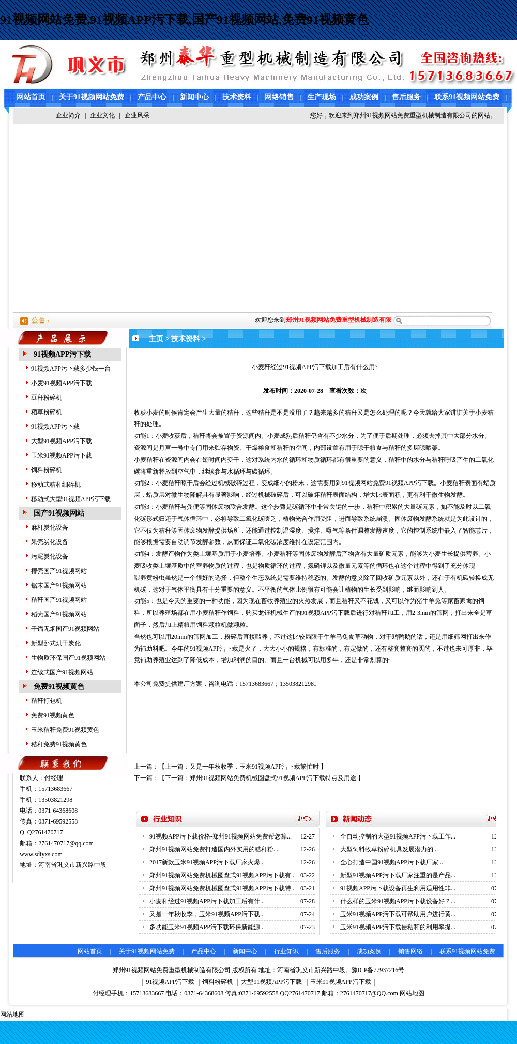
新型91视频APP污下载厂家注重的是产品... (397, 875)
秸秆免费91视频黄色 (59, 744)
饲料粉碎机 (46, 470)
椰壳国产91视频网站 (59, 571)
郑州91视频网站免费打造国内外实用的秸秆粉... (213, 849)
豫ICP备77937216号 (378, 970)
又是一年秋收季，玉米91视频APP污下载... (207, 914)
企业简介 (68, 115)
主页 (156, 339)
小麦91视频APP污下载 (61, 383)
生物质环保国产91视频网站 (68, 657)
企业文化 (102, 115)
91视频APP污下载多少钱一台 (71, 368)
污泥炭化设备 (49, 556)
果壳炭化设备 (49, 542)
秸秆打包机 (46, 700)
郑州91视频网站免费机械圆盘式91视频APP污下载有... (222, 875)
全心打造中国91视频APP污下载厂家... (391, 862)
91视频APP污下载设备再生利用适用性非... (397, 888)
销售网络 (410, 951)
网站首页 (31, 97)
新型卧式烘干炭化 (56, 643)
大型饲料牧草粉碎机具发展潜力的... (389, 849)
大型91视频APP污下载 (61, 441)
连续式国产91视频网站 (62, 672)
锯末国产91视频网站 (59, 585)
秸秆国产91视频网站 (59, 600)
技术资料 (236, 97)
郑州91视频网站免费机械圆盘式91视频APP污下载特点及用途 (273, 778)
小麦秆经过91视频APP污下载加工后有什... (207, 901)
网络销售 (279, 97)
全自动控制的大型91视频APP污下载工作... (397, 836)
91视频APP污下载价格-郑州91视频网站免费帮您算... (220, 836)
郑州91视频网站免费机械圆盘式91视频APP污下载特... (222, 888)
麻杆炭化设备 (49, 527)
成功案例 (363, 97)
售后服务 (406, 97)
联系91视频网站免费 (466, 97)
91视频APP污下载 (62, 354)
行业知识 (286, 951)
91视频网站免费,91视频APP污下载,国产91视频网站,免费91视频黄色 (184, 19)
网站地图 (412, 993)
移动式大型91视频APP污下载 (71, 499)
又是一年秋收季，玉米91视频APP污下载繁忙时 (254, 766)
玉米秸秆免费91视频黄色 (65, 729)
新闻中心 (194, 97)
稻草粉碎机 (46, 412)
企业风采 (137, 115)
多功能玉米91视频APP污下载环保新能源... (207, 927)
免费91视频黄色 (59, 686)
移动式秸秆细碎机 (56, 484)
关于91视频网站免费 (91, 97)
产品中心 (152, 97)
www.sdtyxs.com (41, 854)
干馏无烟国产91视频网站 (65, 629)
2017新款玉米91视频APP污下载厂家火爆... (207, 862)
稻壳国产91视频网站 (59, 614)
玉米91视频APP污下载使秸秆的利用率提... (397, 927)
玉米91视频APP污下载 (61, 455)
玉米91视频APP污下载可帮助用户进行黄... (397, 914)
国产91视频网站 (59, 513)
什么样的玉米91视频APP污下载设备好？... (397, 901)
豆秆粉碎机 (46, 397)
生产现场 (321, 97)
